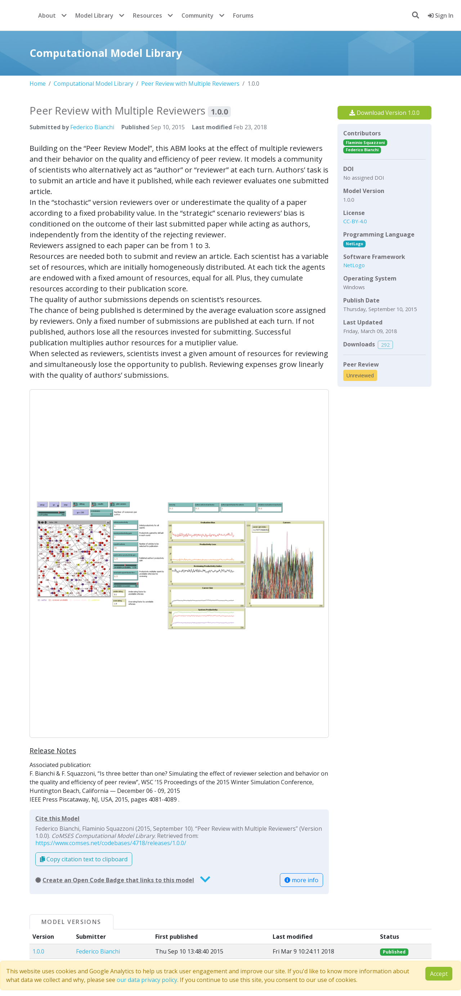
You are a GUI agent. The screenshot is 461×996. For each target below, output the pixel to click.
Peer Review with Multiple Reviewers (190, 84)
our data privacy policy (147, 980)
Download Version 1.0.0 (384, 113)
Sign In (440, 15)
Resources (147, 15)
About (47, 15)
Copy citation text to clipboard (83, 859)
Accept (439, 974)
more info (301, 880)
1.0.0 (38, 951)
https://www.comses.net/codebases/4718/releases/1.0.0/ (110, 843)
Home (38, 84)
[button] (179, 563)
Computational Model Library (93, 84)
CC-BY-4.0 (355, 221)
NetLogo (354, 243)
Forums (243, 15)
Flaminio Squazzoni (365, 142)
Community (198, 15)
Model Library (94, 15)
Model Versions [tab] (71, 922)
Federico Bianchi (92, 127)
